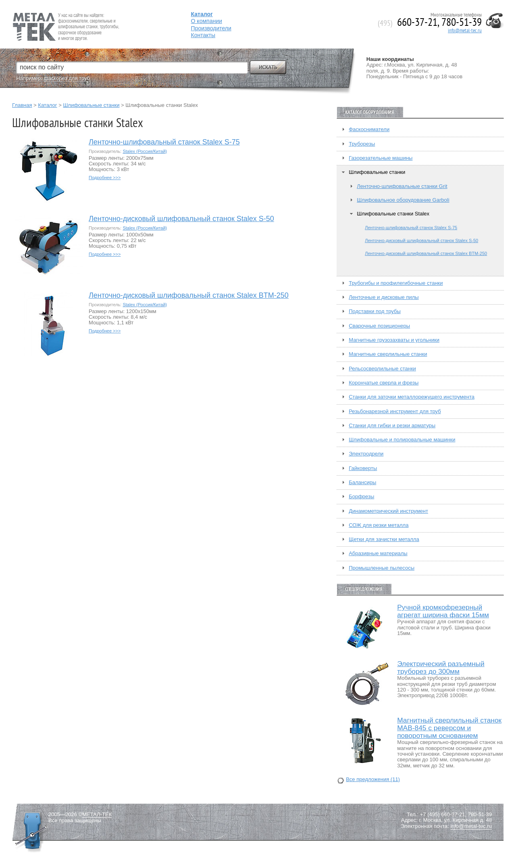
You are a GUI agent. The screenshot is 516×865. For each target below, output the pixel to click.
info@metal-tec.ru (465, 30)
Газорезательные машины (380, 158)
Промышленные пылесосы (381, 568)
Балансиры (362, 482)
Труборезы (362, 144)
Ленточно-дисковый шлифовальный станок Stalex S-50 (181, 219)
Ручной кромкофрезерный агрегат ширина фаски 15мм (443, 611)
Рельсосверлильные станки (382, 369)
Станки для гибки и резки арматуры (392, 425)
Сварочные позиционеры (379, 326)
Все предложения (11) (373, 779)
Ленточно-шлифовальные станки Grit (402, 186)
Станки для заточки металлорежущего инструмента (411, 397)
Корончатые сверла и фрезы (383, 383)
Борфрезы (361, 496)
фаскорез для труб (67, 78)
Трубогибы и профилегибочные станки (396, 283)
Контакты (203, 35)
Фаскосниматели (369, 129)
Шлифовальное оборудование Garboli (403, 200)
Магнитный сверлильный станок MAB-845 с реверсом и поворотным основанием (449, 728)
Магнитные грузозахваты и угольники (394, 340)
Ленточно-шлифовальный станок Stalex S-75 (164, 142)
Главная (22, 105)
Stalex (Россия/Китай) (145, 151)
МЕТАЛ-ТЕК (97, 814)
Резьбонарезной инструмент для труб (395, 411)
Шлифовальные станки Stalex (393, 214)
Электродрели (366, 454)
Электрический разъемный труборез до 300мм (440, 667)
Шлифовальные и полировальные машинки (402, 440)
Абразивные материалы (378, 553)
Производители (211, 28)
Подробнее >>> (105, 177)
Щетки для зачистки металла (384, 539)
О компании (206, 21)
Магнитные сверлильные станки (388, 354)
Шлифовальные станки (91, 105)
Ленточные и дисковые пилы (383, 297)
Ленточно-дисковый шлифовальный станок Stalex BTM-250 (189, 295)
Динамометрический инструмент (388, 511)
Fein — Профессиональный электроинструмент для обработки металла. (65, 17)
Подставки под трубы (375, 311)
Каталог (47, 105)
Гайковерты (363, 468)
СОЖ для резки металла (378, 525)
